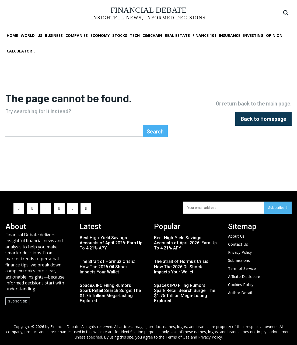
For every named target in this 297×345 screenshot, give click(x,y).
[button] (286, 13)
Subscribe (278, 208)
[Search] (155, 131)
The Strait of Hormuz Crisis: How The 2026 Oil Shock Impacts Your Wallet (107, 266)
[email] (223, 208)
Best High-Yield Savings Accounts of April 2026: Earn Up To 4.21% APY (111, 243)
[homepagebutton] (263, 119)
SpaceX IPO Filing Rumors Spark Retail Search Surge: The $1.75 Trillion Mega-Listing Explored (110, 293)
